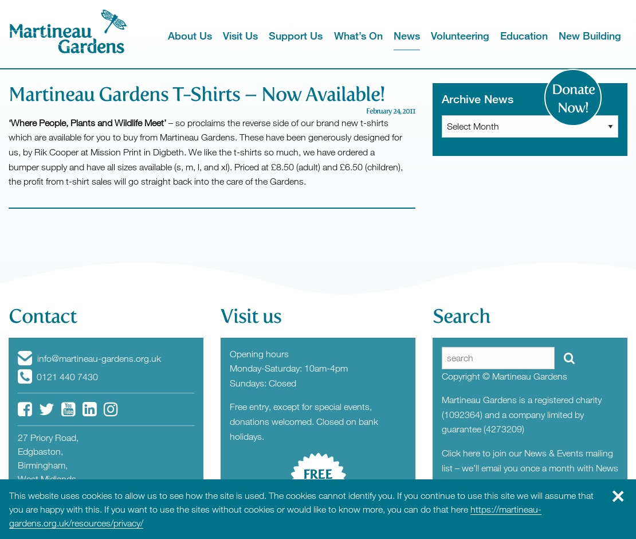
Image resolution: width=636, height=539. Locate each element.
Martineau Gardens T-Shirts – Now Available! (196, 94)
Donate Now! (573, 98)
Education (524, 35)
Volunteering (460, 35)
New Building (590, 35)
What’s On (358, 35)
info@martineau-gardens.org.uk (89, 358)
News (407, 35)
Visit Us (240, 35)
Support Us (296, 35)
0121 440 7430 (58, 377)
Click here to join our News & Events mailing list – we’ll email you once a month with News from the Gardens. (530, 467)
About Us (190, 35)
